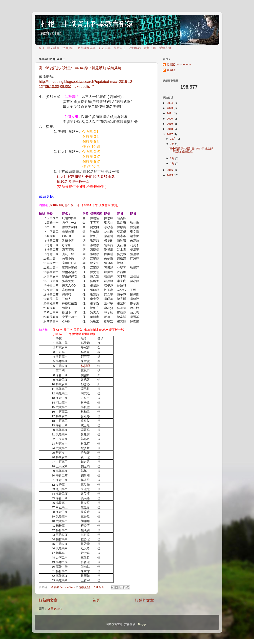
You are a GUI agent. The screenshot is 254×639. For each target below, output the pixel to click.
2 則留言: (99, 587)
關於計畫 (53, 48)
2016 (170, 169)
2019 (170, 123)
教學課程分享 (86, 48)
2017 (170, 134)
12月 (173, 138)
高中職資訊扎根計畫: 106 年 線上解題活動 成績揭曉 (80, 68)
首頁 (41, 48)
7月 (172, 144)
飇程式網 (165, 48)
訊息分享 (105, 48)
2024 (170, 102)
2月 (172, 158)
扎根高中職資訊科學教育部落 (87, 24)
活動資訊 (68, 48)
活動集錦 (135, 48)
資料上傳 (150, 48)
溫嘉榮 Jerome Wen (179, 64)
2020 (170, 118)
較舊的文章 (144, 600)
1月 (172, 163)
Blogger (142, 624)
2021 (170, 113)
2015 (170, 175)
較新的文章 (48, 600)
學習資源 (120, 48)
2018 (170, 128)
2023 (170, 108)
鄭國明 (171, 70)
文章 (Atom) (55, 608)
